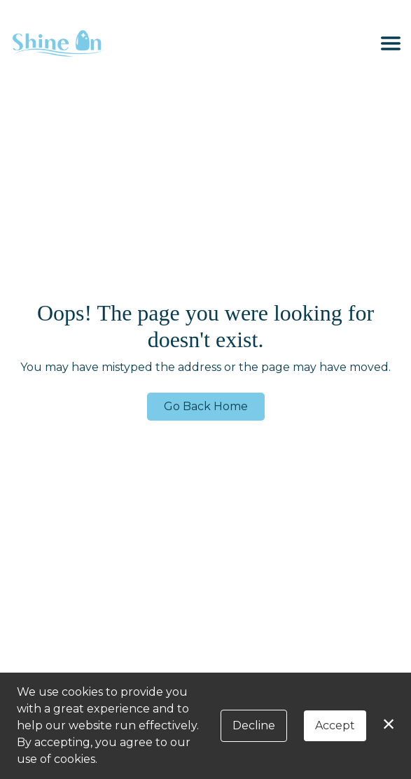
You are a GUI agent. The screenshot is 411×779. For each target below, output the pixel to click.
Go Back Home (206, 406)
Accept (335, 725)
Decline (253, 725)
